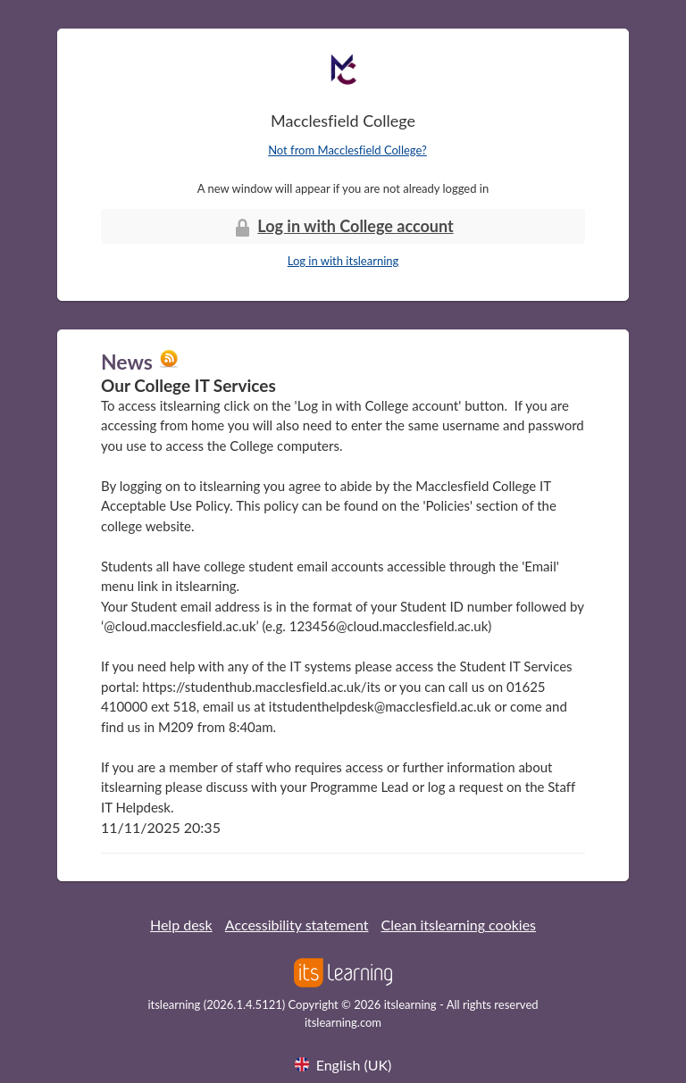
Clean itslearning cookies (459, 924)
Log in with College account (342, 227)
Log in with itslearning (343, 261)
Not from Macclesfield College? (347, 150)
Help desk (181, 924)
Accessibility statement (297, 924)
